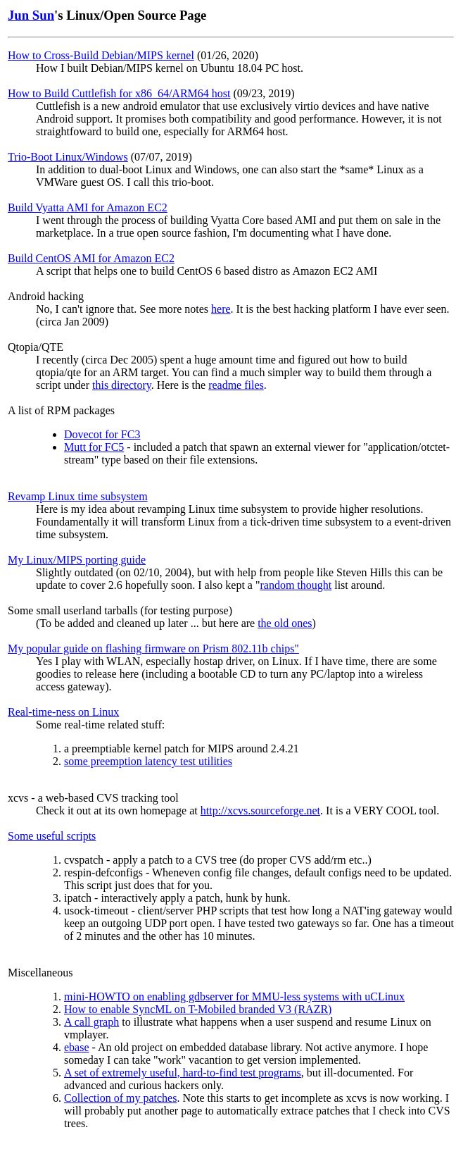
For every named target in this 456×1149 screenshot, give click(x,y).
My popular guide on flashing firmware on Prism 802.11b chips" (153, 648)
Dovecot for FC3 (102, 434)
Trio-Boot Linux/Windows (68, 157)
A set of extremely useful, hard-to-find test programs (182, 1073)
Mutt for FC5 (94, 447)
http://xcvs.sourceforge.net (260, 810)
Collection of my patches (120, 1098)
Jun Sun (31, 15)
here (221, 309)
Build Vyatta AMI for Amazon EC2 (87, 207)
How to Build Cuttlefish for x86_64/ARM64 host (119, 93)
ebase (76, 1047)
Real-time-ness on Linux (63, 712)
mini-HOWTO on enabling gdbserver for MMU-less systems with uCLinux (234, 996)
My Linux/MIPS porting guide (77, 560)
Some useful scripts (52, 836)
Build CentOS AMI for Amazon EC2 (91, 258)
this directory (121, 385)
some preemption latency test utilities (148, 761)
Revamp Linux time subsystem (78, 496)
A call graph (91, 1022)
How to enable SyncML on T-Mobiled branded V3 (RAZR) (197, 1009)
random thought (295, 585)
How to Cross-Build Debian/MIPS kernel (101, 55)
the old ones (285, 623)
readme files (236, 385)
